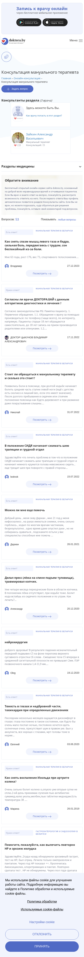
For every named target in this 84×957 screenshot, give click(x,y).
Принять (42, 946)
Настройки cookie (41, 922)
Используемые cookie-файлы (42, 909)
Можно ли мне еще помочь (25, 510)
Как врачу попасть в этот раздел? (44, 115)
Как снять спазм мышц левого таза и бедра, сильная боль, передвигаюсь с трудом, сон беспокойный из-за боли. (37, 245)
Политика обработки (42, 901)
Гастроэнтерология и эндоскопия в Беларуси (57, 832)
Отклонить (42, 934)
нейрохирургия (16, 642)
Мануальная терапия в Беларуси (54, 231)
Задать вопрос (17, 88)
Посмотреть (42, 273)
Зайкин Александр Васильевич (39, 136)
